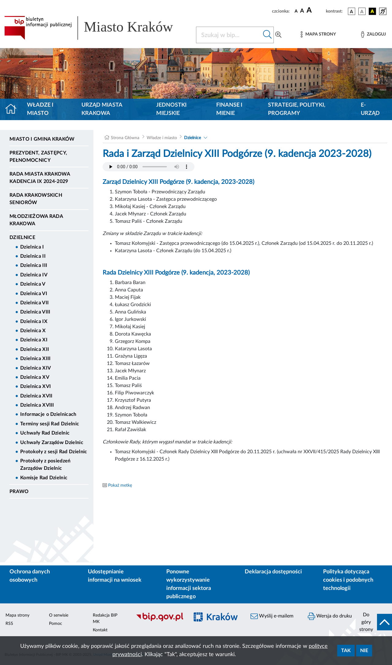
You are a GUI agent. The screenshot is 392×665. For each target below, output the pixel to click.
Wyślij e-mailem (272, 616)
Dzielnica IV (33, 274)
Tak (346, 650)
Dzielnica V (33, 284)
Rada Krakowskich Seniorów (35, 199)
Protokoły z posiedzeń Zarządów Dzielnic (45, 464)
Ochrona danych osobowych (29, 576)
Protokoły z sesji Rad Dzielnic (53, 451)
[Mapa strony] (318, 34)
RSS (9, 623)
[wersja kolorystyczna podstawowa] (351, 11)
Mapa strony (17, 615)
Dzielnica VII (34, 302)
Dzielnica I (32, 247)
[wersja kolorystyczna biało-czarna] (362, 11)
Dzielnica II (33, 256)
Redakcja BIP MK (105, 618)
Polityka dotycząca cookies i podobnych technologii (348, 580)
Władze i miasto (40, 109)
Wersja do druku (330, 616)
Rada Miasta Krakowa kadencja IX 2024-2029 (39, 178)
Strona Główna (125, 138)
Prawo (19, 491)
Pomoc (55, 623)
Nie (364, 650)
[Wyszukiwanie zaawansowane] (278, 35)
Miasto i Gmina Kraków (42, 139)
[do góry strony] (374, 622)
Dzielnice (22, 237)
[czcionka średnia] (302, 11)
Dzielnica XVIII (37, 405)
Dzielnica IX (33, 321)
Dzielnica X (33, 330)
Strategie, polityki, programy (296, 109)
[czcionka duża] (315, 10)
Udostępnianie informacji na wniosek (114, 576)
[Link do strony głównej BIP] (96, 27)
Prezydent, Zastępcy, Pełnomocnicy (38, 156)
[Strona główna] (13, 109)
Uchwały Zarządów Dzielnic (51, 442)
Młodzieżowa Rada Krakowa (36, 220)
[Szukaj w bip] (267, 35)
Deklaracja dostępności (273, 572)
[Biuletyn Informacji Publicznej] (159, 620)
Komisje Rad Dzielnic (43, 477)
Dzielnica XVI (35, 386)
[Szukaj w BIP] (229, 35)
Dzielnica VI (33, 293)
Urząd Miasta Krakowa (101, 109)
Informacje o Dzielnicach (48, 414)
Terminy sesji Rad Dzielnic (49, 423)
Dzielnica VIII (35, 312)
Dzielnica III (33, 265)
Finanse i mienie (229, 109)
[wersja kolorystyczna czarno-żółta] (372, 11)
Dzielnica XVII (36, 395)
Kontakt (100, 630)
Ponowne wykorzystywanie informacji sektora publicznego (188, 584)
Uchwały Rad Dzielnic (45, 433)
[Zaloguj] (373, 34)
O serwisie (58, 615)
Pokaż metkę (120, 485)
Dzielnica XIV (35, 368)
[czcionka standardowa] (296, 11)
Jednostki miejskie (171, 109)
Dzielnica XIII (35, 358)
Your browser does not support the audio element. (148, 166)
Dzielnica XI (33, 339)
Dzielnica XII (34, 349)
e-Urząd (370, 109)
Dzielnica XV (34, 377)
